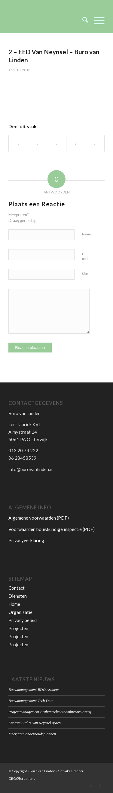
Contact (16, 588)
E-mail (85, 259)
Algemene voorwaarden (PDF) (38, 517)
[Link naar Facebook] (100, 785)
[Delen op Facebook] (18, 143)
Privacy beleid (22, 620)
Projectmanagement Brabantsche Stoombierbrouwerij (49, 712)
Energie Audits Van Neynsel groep (34, 723)
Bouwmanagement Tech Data (30, 701)
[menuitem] (82, 21)
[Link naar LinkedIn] (91, 785)
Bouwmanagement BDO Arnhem (33, 690)
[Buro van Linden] (46, 21)
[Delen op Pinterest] (75, 143)
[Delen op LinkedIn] (94, 143)
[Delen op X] (37, 143)
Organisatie (20, 612)
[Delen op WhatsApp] (56, 143)
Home (14, 604)
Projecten (18, 628)
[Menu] (96, 21)
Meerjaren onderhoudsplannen (32, 734)
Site (85, 274)
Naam (86, 237)
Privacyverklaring (26, 540)
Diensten (17, 596)
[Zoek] (82, 21)
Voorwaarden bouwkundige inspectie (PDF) (51, 529)
